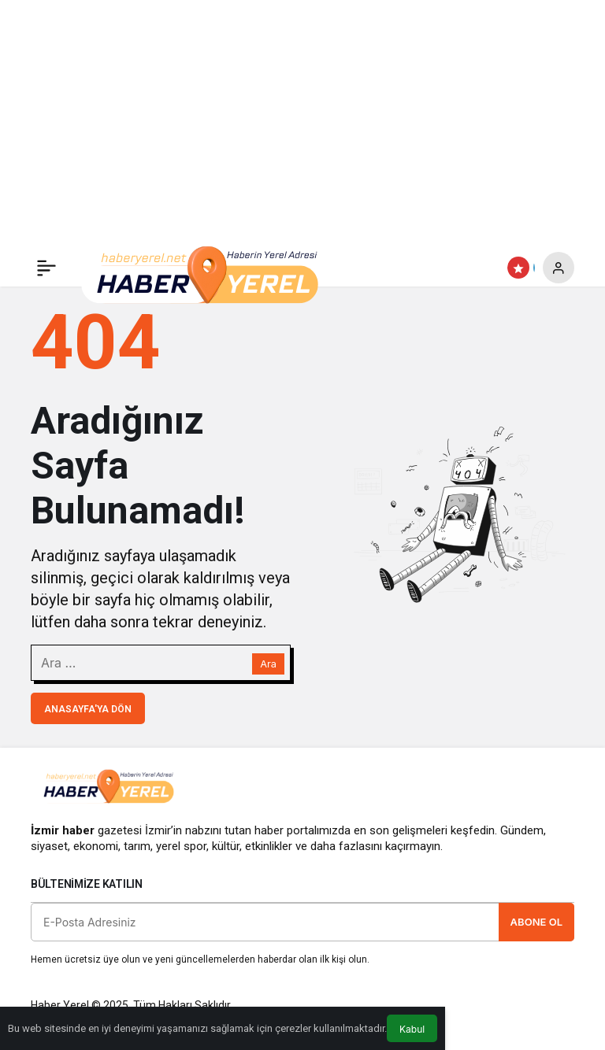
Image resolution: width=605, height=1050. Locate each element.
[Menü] (46, 267)
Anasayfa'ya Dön (88, 709)
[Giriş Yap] (558, 267)
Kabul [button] (412, 1029)
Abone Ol (536, 921)
